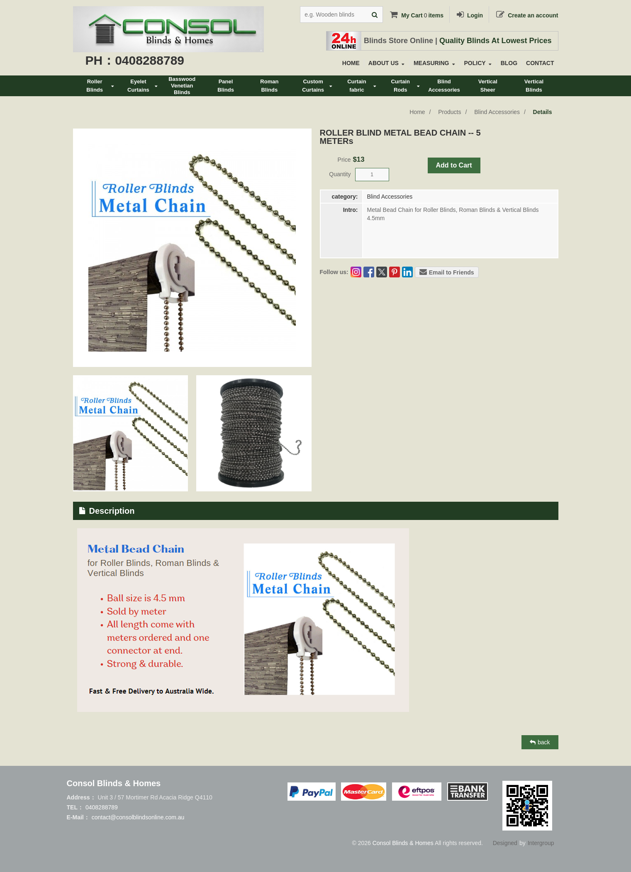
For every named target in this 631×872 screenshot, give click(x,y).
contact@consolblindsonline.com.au (138, 817)
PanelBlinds (225, 85)
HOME (351, 63)
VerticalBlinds (533, 85)
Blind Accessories (497, 112)
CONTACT (540, 63)
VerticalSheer (487, 85)
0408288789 (101, 807)
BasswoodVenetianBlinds (181, 85)
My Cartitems (416, 15)
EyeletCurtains (142, 85)
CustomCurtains (317, 85)
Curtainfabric (361, 85)
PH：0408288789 (135, 60)
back (540, 742)
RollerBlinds (100, 85)
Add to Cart (454, 165)
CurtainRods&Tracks (405, 87)
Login (469, 15)
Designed (505, 843)
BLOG (509, 63)
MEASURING (434, 63)
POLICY (478, 63)
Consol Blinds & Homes (403, 843)
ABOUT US (386, 63)
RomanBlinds (269, 85)
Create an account (526, 15)
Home (417, 112)
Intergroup (541, 843)
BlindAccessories (444, 85)
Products (449, 112)
